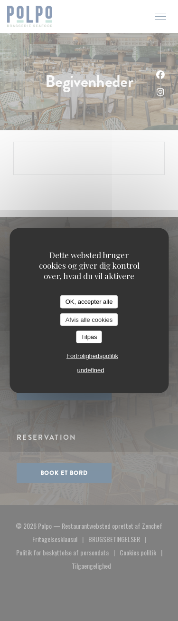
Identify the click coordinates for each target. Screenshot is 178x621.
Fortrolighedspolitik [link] (92, 355)
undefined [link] (90, 369)
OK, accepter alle (89, 301)
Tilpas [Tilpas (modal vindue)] (89, 336)
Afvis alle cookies (89, 319)
